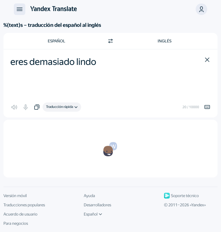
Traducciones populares (24, 205)
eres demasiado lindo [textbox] (53, 61)
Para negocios (15, 223)
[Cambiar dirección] (110, 41)
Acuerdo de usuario (20, 214)
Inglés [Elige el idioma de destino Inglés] (165, 41)
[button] (201, 9)
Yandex (197, 205)
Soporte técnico (181, 196)
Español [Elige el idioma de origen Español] (56, 41)
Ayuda (89, 195)
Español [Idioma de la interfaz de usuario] (93, 214)
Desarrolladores (97, 205)
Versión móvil (15, 195)
